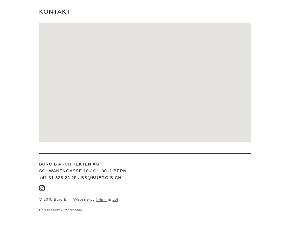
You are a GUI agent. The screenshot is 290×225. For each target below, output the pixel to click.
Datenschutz (49, 210)
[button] (145, 79)
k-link (101, 199)
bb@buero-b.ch (101, 177)
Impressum (72, 210)
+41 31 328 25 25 (58, 177)
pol (115, 199)
